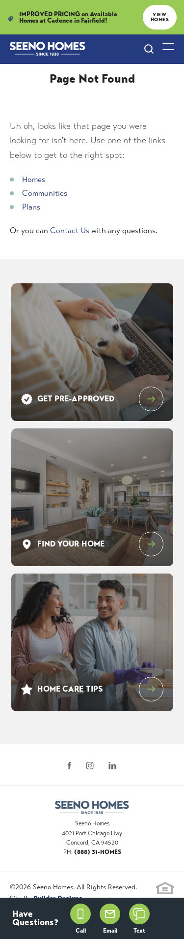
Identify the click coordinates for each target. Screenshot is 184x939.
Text (139, 919)
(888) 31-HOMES (97, 852)
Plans (31, 207)
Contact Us (69, 230)
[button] (149, 49)
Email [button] (110, 919)
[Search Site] (149, 49)
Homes (33, 179)
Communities (44, 193)
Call (80, 919)
